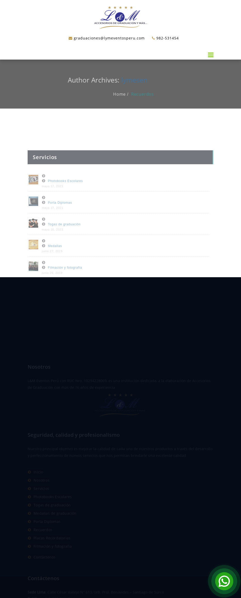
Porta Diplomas (60, 213)
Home (124, 94)
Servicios (41, 505)
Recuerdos (147, 94)
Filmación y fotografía (65, 278)
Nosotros (42, 497)
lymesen (129, 80)
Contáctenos (44, 573)
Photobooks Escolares (65, 191)
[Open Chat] (224, 581)
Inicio (38, 488)
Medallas (55, 256)
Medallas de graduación (55, 530)
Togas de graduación (64, 234)
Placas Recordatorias (52, 554)
